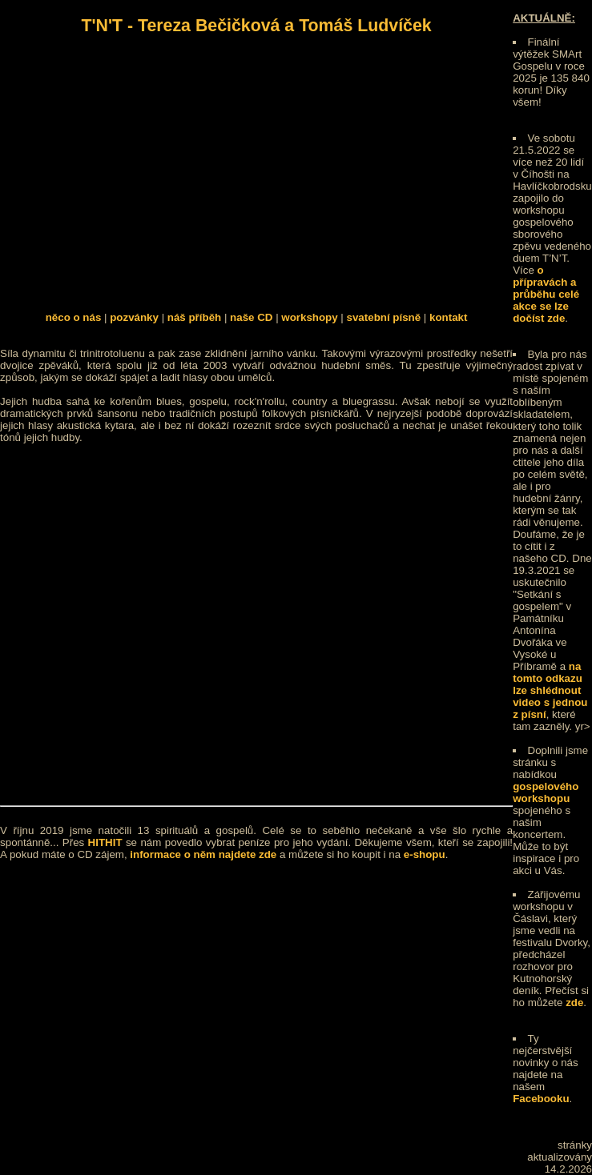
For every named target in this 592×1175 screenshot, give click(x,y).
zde (574, 1003)
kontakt (448, 317)
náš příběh (194, 317)
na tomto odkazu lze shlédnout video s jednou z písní (550, 690)
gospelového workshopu (545, 792)
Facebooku (541, 1099)
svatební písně (384, 317)
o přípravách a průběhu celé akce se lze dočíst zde (546, 294)
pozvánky (134, 317)
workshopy (309, 317)
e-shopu (424, 854)
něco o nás (74, 317)
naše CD (251, 317)
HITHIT (105, 842)
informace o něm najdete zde (203, 854)
